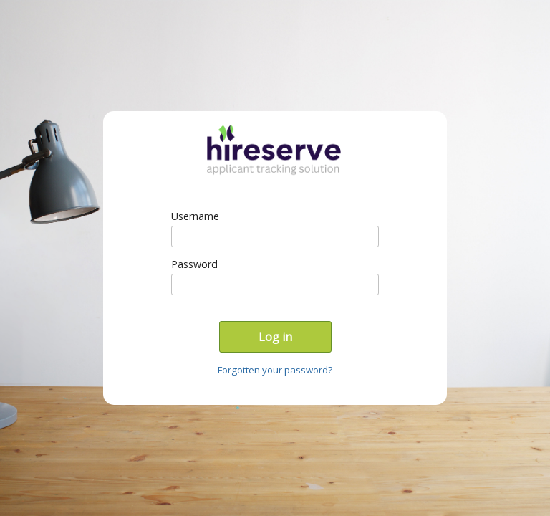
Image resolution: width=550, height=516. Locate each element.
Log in (275, 337)
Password (194, 264)
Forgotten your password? (275, 369)
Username (195, 216)
